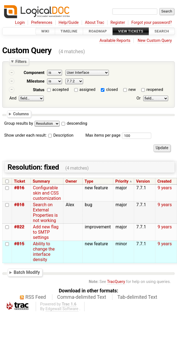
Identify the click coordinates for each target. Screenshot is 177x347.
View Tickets (130, 31)
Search (162, 31)
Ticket (19, 181)
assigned (87, 89)
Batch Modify (27, 272)
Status (39, 90)
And (12, 98)
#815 (19, 243)
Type (88, 181)
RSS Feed (35, 297)
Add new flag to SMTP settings (46, 232)
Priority (122, 181)
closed (112, 89)
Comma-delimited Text (81, 297)
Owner (71, 181)
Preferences (41, 22)
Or (139, 98)
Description (60, 135)
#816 (19, 187)
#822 (19, 226)
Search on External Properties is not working (45, 212)
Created (164, 181)
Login (20, 22)
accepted (60, 89)
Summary (41, 181)
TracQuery (116, 281)
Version (143, 181)
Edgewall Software (61, 309)
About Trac (94, 22)
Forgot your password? (151, 22)
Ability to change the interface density (44, 251)
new (132, 89)
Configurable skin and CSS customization (47, 193)
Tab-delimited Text (137, 297)
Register (118, 22)
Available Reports (114, 40)
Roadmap (98, 31)
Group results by (18, 123)
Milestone (35, 81)
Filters (20, 61)
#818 (19, 204)
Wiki (45, 31)
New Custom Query (155, 40)
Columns (21, 114)
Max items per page (102, 135)
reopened (155, 89)
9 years (165, 187)
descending (77, 123)
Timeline (69, 31)
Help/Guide (69, 22)
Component (34, 72)
